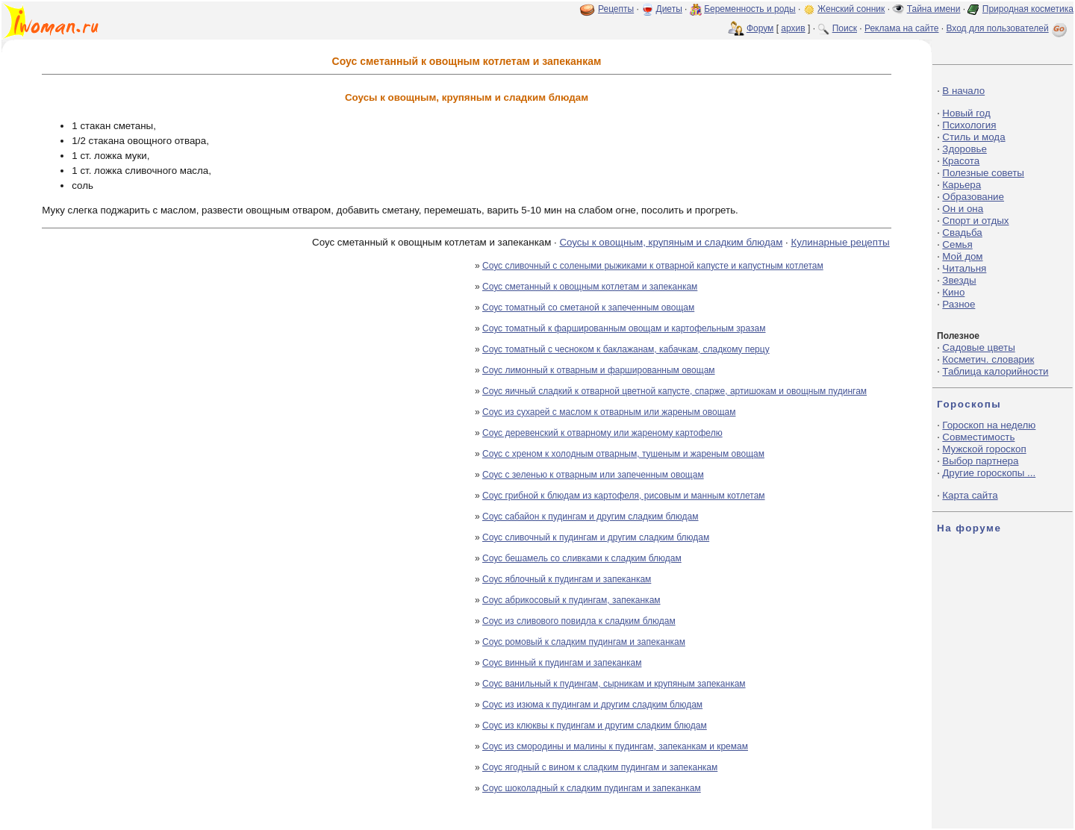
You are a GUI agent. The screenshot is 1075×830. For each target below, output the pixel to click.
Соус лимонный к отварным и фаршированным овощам (598, 370)
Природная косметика (1028, 9)
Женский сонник (851, 9)
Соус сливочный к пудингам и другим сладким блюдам (595, 537)
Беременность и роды (750, 9)
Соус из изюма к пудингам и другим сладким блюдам (592, 704)
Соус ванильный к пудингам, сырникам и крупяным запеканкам (614, 683)
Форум (760, 28)
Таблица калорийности (995, 371)
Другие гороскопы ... (988, 472)
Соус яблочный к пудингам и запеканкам (566, 579)
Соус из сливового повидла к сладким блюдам (579, 621)
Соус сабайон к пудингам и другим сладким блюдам (590, 516)
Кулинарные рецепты (840, 242)
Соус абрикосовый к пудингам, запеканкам (571, 600)
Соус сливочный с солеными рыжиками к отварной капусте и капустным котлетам (652, 265)
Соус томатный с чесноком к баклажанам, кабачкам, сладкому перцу (626, 349)
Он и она (962, 208)
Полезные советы (983, 172)
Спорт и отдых (975, 220)
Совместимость (978, 437)
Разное (958, 304)
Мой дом (962, 256)
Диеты (669, 9)
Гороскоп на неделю (988, 425)
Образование (973, 196)
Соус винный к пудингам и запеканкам (561, 663)
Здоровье (964, 149)
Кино (953, 292)
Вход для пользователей (1008, 28)
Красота (960, 160)
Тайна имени (934, 9)
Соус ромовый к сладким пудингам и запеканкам (583, 642)
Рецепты (616, 9)
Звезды (959, 280)
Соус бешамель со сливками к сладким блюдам (582, 558)
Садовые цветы (978, 347)
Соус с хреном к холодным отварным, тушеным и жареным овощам (623, 454)
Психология (969, 125)
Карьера (961, 184)
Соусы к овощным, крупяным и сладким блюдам (670, 242)
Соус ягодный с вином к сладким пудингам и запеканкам (599, 767)
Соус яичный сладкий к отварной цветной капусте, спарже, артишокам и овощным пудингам (674, 391)
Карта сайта (969, 495)
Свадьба (962, 232)
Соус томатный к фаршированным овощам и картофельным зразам (624, 328)
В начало (963, 90)
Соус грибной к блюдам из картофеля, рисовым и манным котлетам (623, 495)
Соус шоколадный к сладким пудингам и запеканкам (591, 788)
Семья (957, 244)
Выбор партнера (980, 461)
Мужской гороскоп (984, 449)
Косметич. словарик (988, 359)
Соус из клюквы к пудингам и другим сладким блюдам (594, 725)
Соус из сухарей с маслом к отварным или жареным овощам (608, 412)
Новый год (966, 113)
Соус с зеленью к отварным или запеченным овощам (593, 474)
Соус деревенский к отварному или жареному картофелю (602, 433)
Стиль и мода (973, 137)
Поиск (844, 28)
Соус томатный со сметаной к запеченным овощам (588, 307)
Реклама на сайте (901, 28)
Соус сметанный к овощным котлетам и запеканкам (589, 286)
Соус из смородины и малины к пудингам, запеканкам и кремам (615, 746)
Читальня (964, 268)
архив (793, 28)
